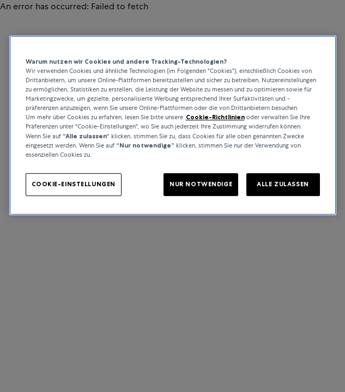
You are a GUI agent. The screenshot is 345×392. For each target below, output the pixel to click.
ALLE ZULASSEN (282, 184)
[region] (172, 125)
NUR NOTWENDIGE (201, 184)
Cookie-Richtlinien (215, 117)
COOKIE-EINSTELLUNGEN (74, 184)
